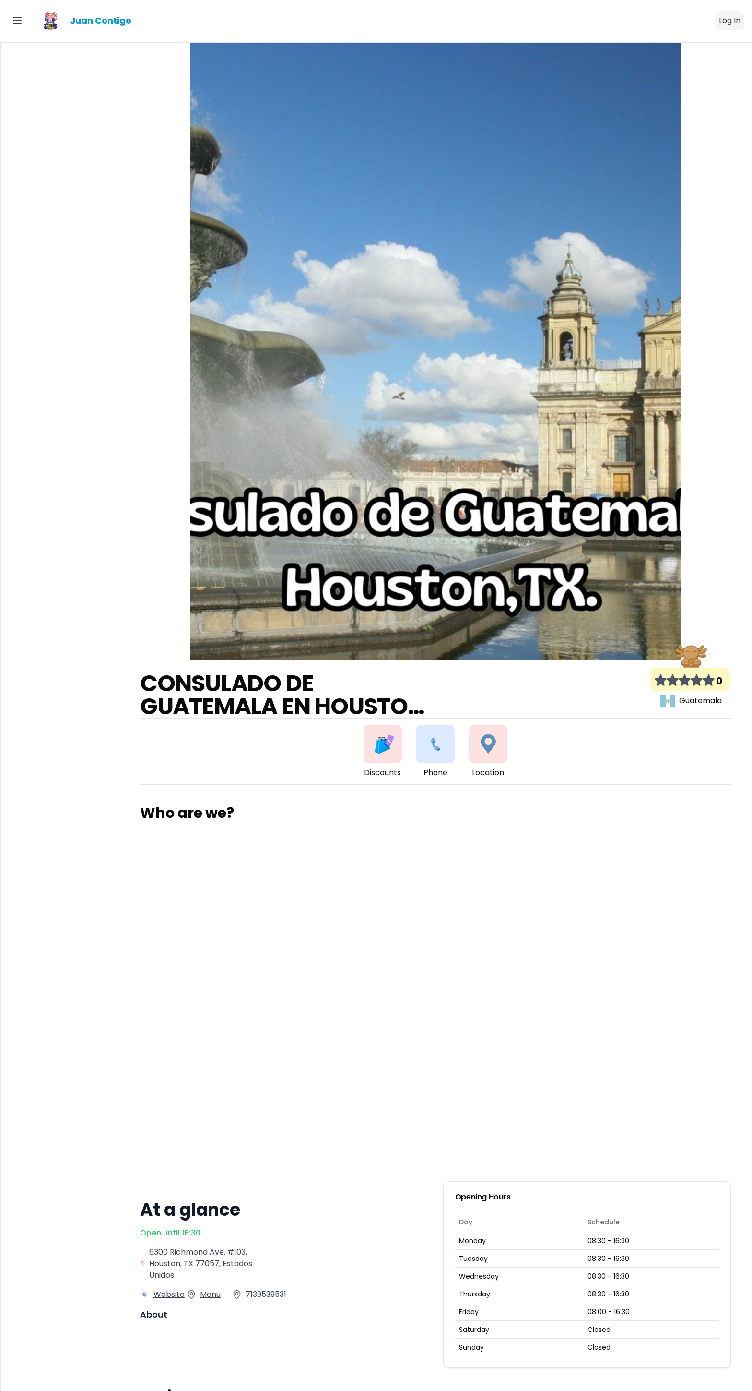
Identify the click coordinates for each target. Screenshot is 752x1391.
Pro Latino (55, 257)
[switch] (101, 285)
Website (171, 1294)
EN (16, 285)
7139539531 (267, 1294)
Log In (729, 20)
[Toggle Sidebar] (17, 20)
